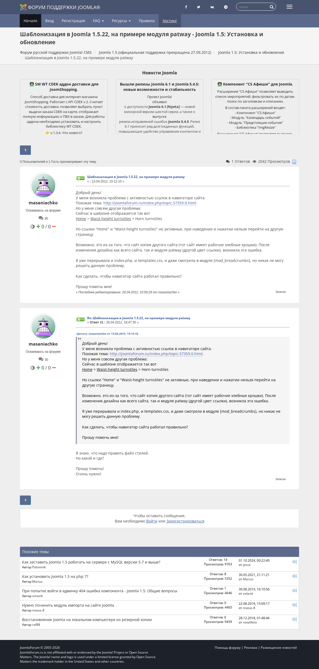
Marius (37, 581)
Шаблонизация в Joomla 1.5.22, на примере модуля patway (136, 177)
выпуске (159, 116)
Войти (151, 521)
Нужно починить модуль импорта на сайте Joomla (68, 605)
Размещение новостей (279, 647)
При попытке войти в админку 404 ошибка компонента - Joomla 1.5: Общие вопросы (99, 590)
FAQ (98, 20)
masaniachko (43, 203)
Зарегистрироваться (185, 521)
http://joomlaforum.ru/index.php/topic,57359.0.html (149, 202)
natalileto (250, 622)
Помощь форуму (228, 647)
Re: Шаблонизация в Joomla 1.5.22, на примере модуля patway (138, 318)
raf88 (36, 624)
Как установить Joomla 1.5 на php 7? (55, 576)
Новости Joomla (159, 73)
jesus (247, 564)
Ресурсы (121, 20)
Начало (30, 20)
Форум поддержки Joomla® (60, 7)
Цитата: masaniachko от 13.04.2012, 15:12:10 (107, 333)
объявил (159, 101)
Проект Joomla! (159, 96)
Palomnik (39, 567)
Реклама (250, 647)
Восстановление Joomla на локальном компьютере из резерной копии (87, 619)
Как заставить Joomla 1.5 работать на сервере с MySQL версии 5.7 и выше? (91, 562)
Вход (49, 20)
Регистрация (73, 20)
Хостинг (170, 20)
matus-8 (38, 610)
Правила (147, 20)
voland (248, 593)
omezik (37, 596)
